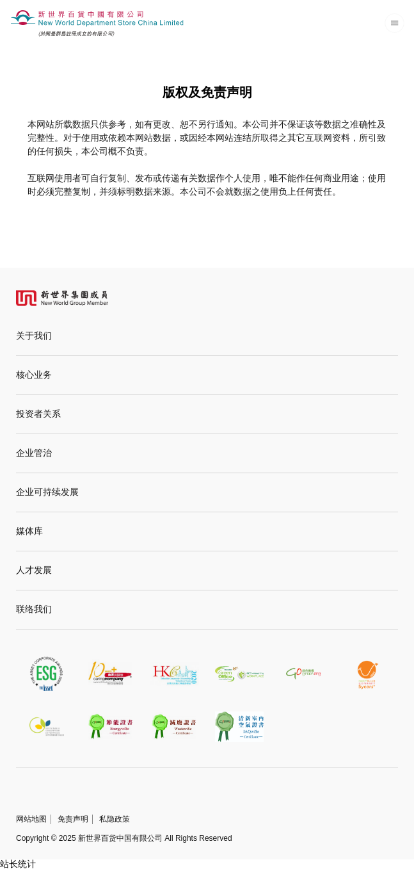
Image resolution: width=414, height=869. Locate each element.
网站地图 (31, 819)
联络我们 (34, 609)
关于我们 (34, 336)
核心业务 (34, 375)
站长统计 (18, 863)
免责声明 (73, 819)
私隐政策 (114, 819)
